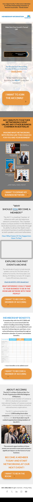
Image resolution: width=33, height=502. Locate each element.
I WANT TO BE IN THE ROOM (15, 474)
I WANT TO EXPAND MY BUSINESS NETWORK (16, 193)
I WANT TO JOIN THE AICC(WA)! (17, 98)
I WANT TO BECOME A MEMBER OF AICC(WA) (15, 302)
